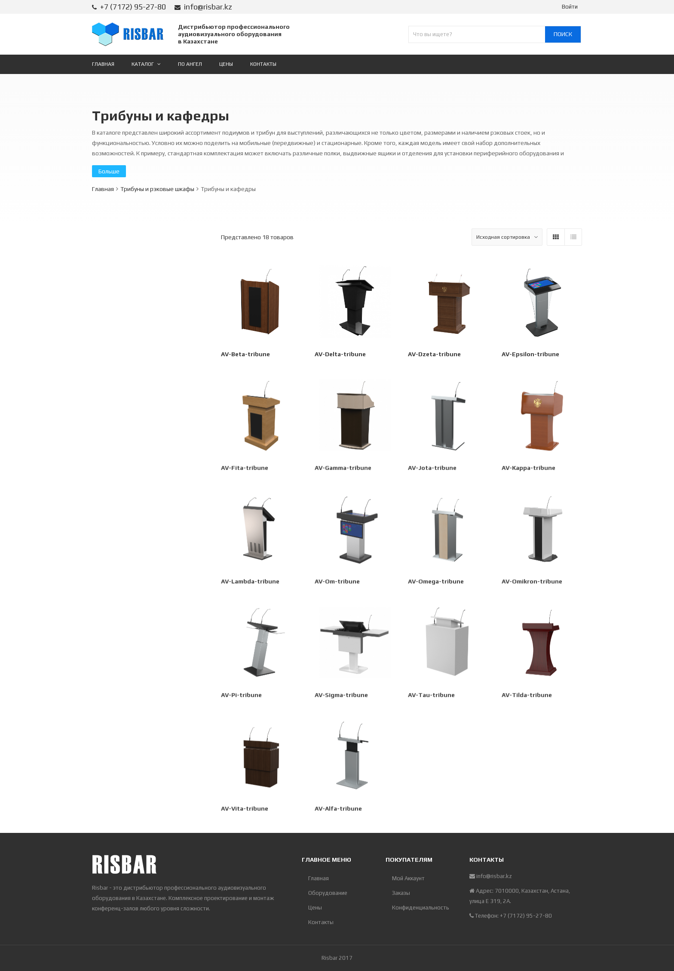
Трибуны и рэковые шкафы (157, 188)
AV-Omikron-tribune (531, 582)
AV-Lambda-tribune (250, 582)
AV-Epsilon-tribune (530, 354)
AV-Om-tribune (337, 582)
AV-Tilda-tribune (526, 696)
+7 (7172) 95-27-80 (133, 6)
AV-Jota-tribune (432, 468)
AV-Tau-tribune (432, 696)
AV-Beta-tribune (245, 354)
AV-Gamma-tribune (343, 468)
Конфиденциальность (420, 907)
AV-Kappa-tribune (528, 468)
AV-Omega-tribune (436, 582)
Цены (315, 907)
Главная (103, 188)
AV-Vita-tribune (245, 809)
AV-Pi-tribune (242, 696)
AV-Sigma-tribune (341, 696)
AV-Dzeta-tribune (434, 354)
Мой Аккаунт (408, 878)
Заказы (401, 893)
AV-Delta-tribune (340, 354)
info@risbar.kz (208, 6)
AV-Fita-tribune (245, 468)
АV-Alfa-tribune (339, 809)
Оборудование (327, 893)
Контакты (321, 922)
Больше (108, 171)
